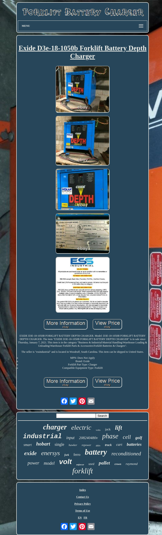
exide (30, 453)
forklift (82, 471)
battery (96, 452)
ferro (76, 454)
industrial (42, 436)
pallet (104, 463)
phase (110, 436)
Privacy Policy (82, 503)
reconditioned (126, 453)
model (49, 463)
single (59, 444)
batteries (134, 444)
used (91, 464)
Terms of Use (82, 510)
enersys (50, 453)
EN (80, 517)
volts (98, 430)
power (33, 463)
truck (108, 445)
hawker (73, 445)
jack (108, 429)
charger (55, 427)
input (70, 437)
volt (65, 462)
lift (118, 427)
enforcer (80, 464)
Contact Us (82, 496)
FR (85, 517)
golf (138, 437)
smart (28, 445)
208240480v (88, 438)
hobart (43, 444)
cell (127, 437)
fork (66, 454)
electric (81, 427)
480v (98, 445)
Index (82, 489)
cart (119, 444)
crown (117, 464)
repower (86, 445)
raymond (131, 464)
